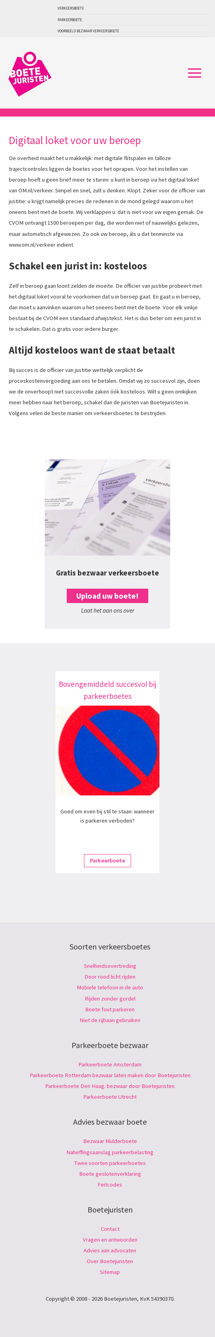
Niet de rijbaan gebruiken (110, 1020)
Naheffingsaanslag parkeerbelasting (109, 1152)
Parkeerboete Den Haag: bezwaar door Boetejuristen (110, 1086)
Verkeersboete (71, 8)
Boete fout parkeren (110, 1009)
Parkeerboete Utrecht (110, 1096)
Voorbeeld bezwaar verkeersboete (88, 31)
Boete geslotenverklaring (110, 1173)
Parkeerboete (70, 20)
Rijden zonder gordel (110, 998)
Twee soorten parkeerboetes (110, 1163)
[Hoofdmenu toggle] (194, 73)
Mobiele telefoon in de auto (110, 987)
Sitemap (110, 1272)
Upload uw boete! (107, 596)
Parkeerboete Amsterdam (109, 1064)
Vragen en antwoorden (110, 1239)
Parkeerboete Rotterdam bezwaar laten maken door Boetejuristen (110, 1075)
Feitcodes (110, 1184)
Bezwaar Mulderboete (110, 1141)
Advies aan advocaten (110, 1250)
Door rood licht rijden (109, 976)
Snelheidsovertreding (110, 965)
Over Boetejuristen (110, 1261)
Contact (110, 1228)
